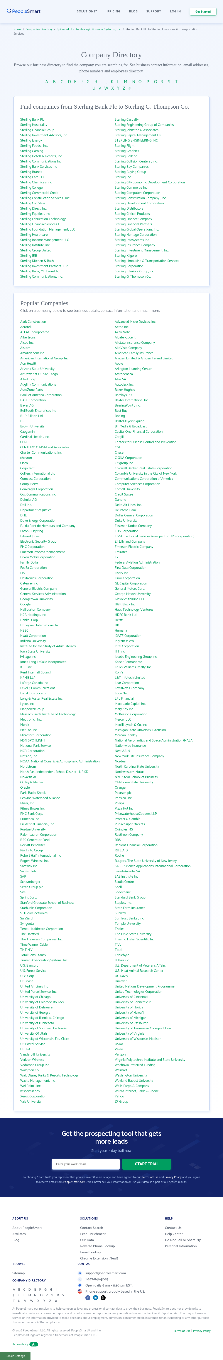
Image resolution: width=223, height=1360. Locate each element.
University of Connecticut (133, 1002)
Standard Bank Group (130, 897)
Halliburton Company (35, 610)
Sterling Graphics (127, 151)
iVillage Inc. (28, 657)
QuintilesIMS (124, 829)
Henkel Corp (29, 620)
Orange (120, 788)
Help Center (174, 1234)
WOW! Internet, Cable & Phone (137, 1091)
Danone (120, 500)
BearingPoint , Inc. (127, 405)
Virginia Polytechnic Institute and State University (150, 1060)
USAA (119, 1044)
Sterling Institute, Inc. (35, 245)
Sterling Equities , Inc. (35, 214)
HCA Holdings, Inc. (33, 615)
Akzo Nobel (123, 332)
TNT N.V (26, 950)
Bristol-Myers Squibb (129, 421)
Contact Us (173, 1228)
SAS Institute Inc (126, 877)
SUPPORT (153, 11)
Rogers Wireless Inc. (34, 861)
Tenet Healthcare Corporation (41, 929)
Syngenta (27, 924)
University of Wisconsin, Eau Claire (44, 1039)
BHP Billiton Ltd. (31, 416)
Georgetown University (36, 599)
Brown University (32, 426)
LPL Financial (124, 699)
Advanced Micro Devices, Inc (135, 322)
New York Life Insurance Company (139, 756)
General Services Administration (43, 594)
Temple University (128, 924)
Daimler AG (28, 500)
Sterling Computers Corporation (137, 193)
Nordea (120, 761)
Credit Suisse (124, 494)
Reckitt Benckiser (32, 845)
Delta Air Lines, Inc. (128, 505)
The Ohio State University (133, 934)
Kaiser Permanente (128, 662)
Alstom (25, 348)
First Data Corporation (130, 568)
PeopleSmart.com (74, 1182)
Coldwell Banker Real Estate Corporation (143, 468)
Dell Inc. (26, 505)
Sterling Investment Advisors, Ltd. (44, 135)
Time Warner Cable (34, 945)
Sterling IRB (28, 256)
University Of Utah (33, 1034)
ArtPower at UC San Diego (39, 374)
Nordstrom (28, 767)
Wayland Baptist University (134, 1081)
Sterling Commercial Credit (39, 193)
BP (22, 421)
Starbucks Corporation (36, 908)
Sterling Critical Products (132, 214)
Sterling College (126, 156)
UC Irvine (26, 981)
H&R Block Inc (125, 604)
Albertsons (28, 337)
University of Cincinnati (131, 997)
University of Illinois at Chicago (42, 1018)
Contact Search (91, 1228)
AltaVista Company (128, 348)
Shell (118, 887)
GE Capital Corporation (131, 583)
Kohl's (119, 672)
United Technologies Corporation (138, 992)
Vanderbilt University (35, 1055)
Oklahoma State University (134, 782)
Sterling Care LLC (32, 177)
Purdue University (33, 829)
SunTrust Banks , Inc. (129, 918)
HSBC (24, 631)
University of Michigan (131, 1018)
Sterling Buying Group (130, 172)
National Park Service (35, 746)
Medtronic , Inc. (31, 720)
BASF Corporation (33, 400)
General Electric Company (38, 589)
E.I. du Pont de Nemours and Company (47, 526)
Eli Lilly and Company (130, 542)
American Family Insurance (134, 353)
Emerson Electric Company (134, 547)
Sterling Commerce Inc (131, 188)
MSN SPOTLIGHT (32, 740)
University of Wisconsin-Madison (138, 1039)
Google (25, 604)
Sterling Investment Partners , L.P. (44, 266)
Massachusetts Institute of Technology (48, 714)
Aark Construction (33, 322)
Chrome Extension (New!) (99, 1258)
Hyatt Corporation (33, 636)
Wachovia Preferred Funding (135, 1065)
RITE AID (121, 850)
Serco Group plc (31, 887)
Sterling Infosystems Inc (132, 240)
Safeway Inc (28, 866)
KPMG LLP (27, 678)
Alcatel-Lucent (125, 337)
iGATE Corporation (128, 636)
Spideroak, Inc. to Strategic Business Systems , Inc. (89, 29)
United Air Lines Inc (34, 986)
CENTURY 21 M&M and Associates (44, 447)
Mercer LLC (123, 720)
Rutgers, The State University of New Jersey (146, 861)
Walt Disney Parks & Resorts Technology (49, 1075)
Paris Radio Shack (33, 793)
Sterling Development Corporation (139, 203)
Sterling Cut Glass (32, 203)
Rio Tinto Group (31, 850)
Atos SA (120, 379)
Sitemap (18, 1273)
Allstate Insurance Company (135, 343)
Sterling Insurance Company (135, 245)
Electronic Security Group (38, 542)
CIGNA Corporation (128, 458)
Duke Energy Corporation (38, 521)
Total (118, 950)
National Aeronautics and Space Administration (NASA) (154, 740)
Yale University (31, 1102)
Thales (119, 929)
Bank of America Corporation (41, 395)
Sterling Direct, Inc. (33, 209)
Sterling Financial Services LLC (41, 224)
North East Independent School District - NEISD (54, 772)
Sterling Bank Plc (32, 120)
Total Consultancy (33, 955)
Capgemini (27, 432)
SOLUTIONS (87, 11)
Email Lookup (90, 1252)
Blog (15, 1240)
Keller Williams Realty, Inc (133, 667)
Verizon (120, 1055)
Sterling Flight (125, 146)
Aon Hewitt (28, 364)
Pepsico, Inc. (123, 798)
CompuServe (29, 484)
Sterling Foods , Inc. (34, 146)
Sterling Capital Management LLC (138, 135)
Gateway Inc (29, 583)
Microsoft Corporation (36, 735)
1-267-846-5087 (93, 1279)
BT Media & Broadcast (131, 426)
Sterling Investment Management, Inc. (142, 250)
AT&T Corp (28, 379)
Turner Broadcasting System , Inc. (44, 960)
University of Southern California (43, 1028)
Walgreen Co (29, 1070)
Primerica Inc (29, 819)
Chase (119, 453)
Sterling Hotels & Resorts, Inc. (41, 156)
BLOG (133, 11)
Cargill (119, 437)
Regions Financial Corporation (136, 845)
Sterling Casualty (127, 120)
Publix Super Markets (130, 824)
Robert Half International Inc (40, 856)
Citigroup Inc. (124, 463)
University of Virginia (129, 1034)
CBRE (24, 442)
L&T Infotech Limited (130, 678)
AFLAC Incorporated (34, 332)
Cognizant (27, 468)
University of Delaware (36, 1007)
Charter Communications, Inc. (41, 453)
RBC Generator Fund (35, 840)
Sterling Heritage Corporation (136, 235)
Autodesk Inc (124, 385)
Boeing (120, 416)
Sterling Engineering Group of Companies (144, 125)
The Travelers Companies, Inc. (41, 939)
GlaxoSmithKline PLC (130, 599)
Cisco (24, 463)
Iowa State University (35, 651)
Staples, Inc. (123, 903)
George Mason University (133, 594)
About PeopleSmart (27, 1228)
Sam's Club (28, 871)
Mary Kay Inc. (124, 709)
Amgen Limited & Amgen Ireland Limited (144, 358)
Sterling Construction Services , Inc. (45, 198)
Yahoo (119, 1096)
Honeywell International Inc (39, 625)
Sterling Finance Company (133, 219)
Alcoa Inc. (27, 343)
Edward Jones (30, 536)
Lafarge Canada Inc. (34, 683)
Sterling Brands (31, 172)
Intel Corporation (127, 646)
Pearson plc (123, 793)
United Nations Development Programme (144, 986)
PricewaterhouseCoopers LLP (136, 814)
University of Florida (129, 1007)
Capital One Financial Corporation (139, 432)
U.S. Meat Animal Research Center (139, 971)
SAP (23, 877)
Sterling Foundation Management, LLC (47, 229)
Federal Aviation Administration (137, 563)
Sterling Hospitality (33, 125)
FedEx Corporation (33, 568)
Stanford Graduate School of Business (47, 903)
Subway (120, 913)
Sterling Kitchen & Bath (37, 261)
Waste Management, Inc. (38, 1081)
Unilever (121, 981)
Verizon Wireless (32, 1060)
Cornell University (127, 489)
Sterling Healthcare (34, 235)
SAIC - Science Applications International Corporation (153, 866)
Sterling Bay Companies (132, 167)
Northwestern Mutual (130, 772)
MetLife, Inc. (28, 730)
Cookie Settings (15, 1356)
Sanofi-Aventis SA (127, 871)
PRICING (113, 11)
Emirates (121, 552)
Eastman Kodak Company (133, 526)
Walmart (121, 1070)
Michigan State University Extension (140, 730)
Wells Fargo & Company (132, 1086)
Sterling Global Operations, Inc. (137, 229)
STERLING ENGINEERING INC (136, 141)
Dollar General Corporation (134, 515)
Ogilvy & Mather (32, 782)
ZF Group (121, 1102)
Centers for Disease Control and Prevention (145, 442)
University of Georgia (35, 1013)
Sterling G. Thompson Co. (133, 277)
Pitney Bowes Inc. (32, 809)
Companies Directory (39, 29)
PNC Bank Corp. (31, 814)
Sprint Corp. (28, 897)
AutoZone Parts (31, 390)
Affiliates (19, 1234)
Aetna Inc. (122, 327)
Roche (119, 856)
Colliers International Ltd (37, 474)
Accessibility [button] (25, 1344)
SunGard (26, 918)
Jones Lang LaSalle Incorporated (43, 662)
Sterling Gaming (31, 151)
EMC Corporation (32, 547)
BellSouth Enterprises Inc (38, 411)
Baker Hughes (125, 390)
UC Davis (121, 976)
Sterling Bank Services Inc (38, 167)
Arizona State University (37, 369)
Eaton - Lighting (31, 531)
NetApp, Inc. (29, 756)
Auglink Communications (38, 385)
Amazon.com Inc (32, 353)
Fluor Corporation (127, 578)
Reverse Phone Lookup (97, 1246)
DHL (23, 515)
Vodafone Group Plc (34, 1065)
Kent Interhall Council (35, 672)
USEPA (25, 1049)
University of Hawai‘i (129, 1013)
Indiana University (33, 641)
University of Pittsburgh (132, 1023)
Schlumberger (30, 882)
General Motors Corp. (130, 589)
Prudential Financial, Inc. (37, 824)
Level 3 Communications (37, 688)
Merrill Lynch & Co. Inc (131, 725)
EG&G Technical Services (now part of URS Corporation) (154, 536)
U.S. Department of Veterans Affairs (140, 966)
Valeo (119, 1049)
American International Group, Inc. (44, 358)
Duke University (126, 521)
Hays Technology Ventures (134, 610)
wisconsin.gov (30, 1091)
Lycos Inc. (27, 704)
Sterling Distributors (129, 209)
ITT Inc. (120, 651)
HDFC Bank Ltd (126, 615)
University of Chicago (35, 997)
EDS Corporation (127, 531)
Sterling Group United (35, 250)
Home (17, 29)
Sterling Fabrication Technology (43, 219)
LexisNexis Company (129, 688)
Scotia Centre (124, 882)
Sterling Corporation (129, 266)
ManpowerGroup (32, 709)
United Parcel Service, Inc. (38, 992)
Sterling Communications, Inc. (41, 277)
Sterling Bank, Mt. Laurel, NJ (39, 271)
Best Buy (121, 411)
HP (117, 625)
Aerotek (26, 327)
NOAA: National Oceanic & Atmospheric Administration (60, 761)
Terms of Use (150, 1177)
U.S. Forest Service (33, 971)
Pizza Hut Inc (124, 809)
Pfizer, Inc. (27, 803)
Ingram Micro (124, 641)
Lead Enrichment (93, 1234)
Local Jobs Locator (33, 693)
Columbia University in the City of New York (146, 474)
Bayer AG (27, 405)
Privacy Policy (173, 1177)
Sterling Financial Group (37, 130)
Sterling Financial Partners (133, 224)
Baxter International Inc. (132, 400)
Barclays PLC (124, 395)
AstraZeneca (124, 374)
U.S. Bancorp (29, 966)
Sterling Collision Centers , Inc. (136, 161)
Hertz (119, 620)
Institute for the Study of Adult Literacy (48, 646)
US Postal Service (32, 1044)
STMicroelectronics (33, 913)
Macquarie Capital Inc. (130, 704)
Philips (119, 803)
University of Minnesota (37, 1023)
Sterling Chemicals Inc (36, 182)
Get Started (203, 11)
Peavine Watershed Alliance (40, 798)
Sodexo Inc (123, 892)
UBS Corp (27, 976)
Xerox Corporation (33, 1096)
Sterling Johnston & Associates (137, 130)
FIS (22, 573)
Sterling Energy (31, 141)
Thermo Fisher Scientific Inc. (135, 939)
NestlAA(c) (122, 751)
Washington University (131, 1075)
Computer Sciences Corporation (137, 484)
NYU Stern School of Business (136, 777)
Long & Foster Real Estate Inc (41, 699)
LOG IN (175, 11)
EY (116, 557)
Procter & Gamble (127, 819)
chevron (26, 458)
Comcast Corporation (35, 479)
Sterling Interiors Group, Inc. (134, 271)
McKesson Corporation (131, 714)
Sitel (23, 892)
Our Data (87, 1240)
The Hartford (29, 934)
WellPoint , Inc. (30, 1086)
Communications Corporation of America (144, 479)
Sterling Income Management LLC (44, 240)
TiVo (118, 945)
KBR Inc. (26, 667)
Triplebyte (122, 955)
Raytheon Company (129, 835)
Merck (24, 725)
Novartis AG (28, 777)
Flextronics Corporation (37, 578)
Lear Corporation (127, 683)
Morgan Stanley (126, 735)
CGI (117, 447)
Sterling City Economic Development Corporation (150, 182)
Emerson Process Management (42, 552)
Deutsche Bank (126, 510)
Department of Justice (36, 510)
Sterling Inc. (123, 177)
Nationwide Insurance (130, 746)
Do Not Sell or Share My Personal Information (183, 1243)
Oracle (25, 788)
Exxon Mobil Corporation (37, 557)
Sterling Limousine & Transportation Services (147, 261)
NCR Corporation (32, 751)
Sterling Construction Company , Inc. (140, 198)
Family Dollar (29, 563)
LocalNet (121, 693)
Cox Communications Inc (38, 494)
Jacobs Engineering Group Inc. (136, 657)
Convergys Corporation (36, 489)
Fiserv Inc (121, 573)
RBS (118, 840)
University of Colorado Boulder (42, 1002)
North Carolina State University (137, 767)
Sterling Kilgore (126, 256)
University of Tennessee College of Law (143, 1028)
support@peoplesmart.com (102, 1273)
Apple (119, 364)
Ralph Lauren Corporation (38, 835)
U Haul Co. (122, 960)
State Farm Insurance (130, 908)
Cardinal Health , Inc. (34, 437)
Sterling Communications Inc (40, 161)
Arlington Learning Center (133, 369)
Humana (121, 631)
